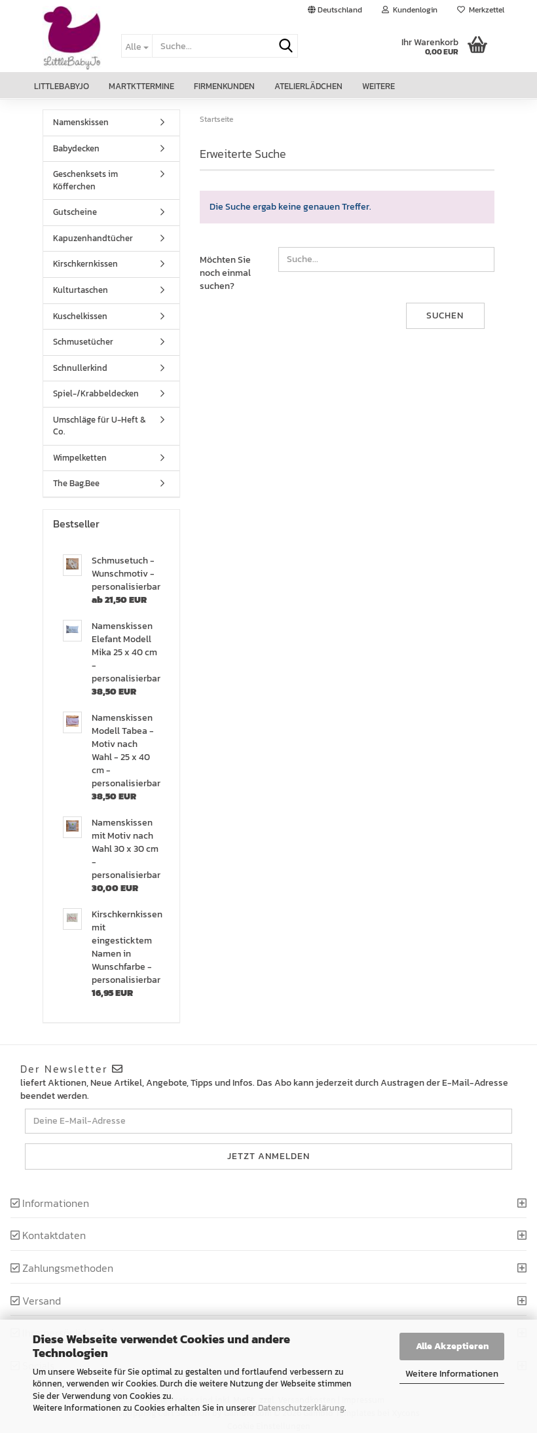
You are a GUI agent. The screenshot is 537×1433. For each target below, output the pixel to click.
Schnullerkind (80, 368)
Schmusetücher (83, 341)
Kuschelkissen (80, 316)
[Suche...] (136, 46)
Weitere (378, 86)
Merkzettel (480, 10)
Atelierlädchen (308, 86)
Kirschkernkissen (85, 264)
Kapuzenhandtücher (93, 238)
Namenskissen (81, 122)
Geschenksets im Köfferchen (85, 180)
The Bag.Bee (76, 483)
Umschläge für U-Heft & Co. (99, 425)
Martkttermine (141, 86)
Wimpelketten (80, 457)
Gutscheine (75, 212)
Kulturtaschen (80, 290)
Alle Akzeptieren (452, 1346)
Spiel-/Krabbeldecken (96, 393)
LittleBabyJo (61, 86)
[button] (335, 10)
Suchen (445, 315)
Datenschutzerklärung (301, 1408)
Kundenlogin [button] (409, 10)
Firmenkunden (224, 86)
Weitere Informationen (451, 1374)
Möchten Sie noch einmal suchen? (225, 273)
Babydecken (76, 148)
